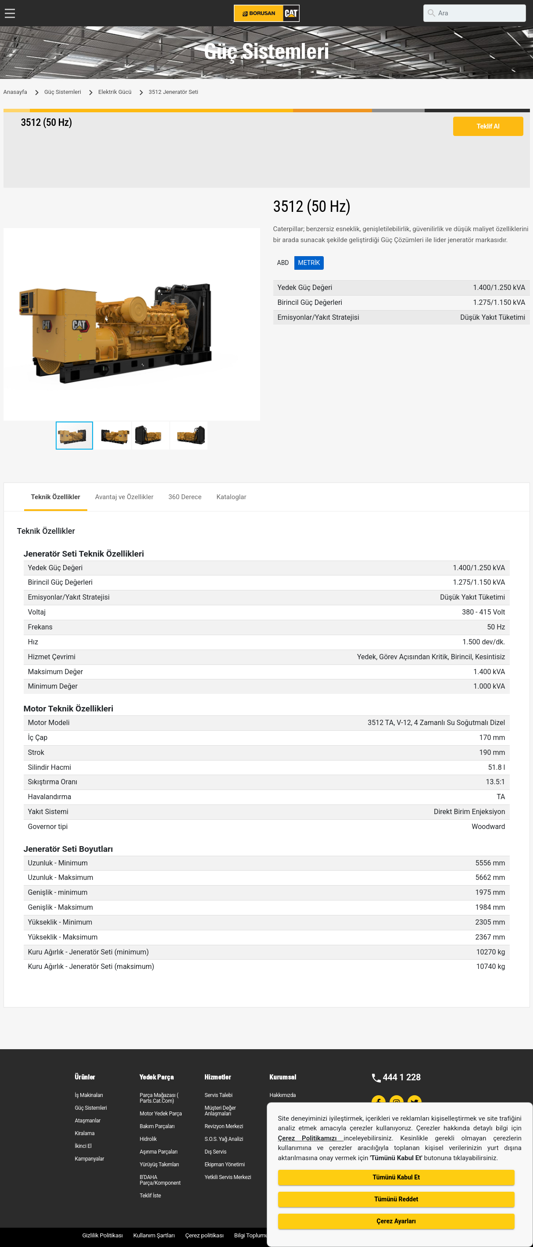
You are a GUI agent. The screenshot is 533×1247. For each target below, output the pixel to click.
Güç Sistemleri (62, 92)
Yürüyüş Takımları (159, 1164)
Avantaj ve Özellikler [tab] (124, 497)
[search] (474, 13)
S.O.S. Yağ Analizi (223, 1139)
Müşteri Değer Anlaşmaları (220, 1111)
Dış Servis (215, 1152)
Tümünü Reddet (396, 1199)
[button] (252, 236)
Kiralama (84, 1133)
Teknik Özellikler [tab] (55, 497)
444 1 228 (402, 1077)
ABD (283, 262)
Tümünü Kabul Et (396, 1177)
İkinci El (83, 1146)
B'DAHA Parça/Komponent (160, 1180)
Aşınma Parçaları (158, 1152)
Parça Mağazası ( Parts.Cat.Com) (159, 1098)
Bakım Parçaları (157, 1126)
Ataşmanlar (87, 1121)
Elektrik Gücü (115, 92)
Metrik (309, 262)
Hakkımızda (282, 1095)
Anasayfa (15, 92)
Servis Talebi (218, 1095)
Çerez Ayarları (396, 1221)
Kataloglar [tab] (231, 497)
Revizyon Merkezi (223, 1126)
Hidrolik (148, 1139)
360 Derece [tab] (185, 497)
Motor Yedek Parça (161, 1114)
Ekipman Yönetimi (224, 1164)
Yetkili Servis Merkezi (227, 1177)
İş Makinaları (89, 1095)
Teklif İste (150, 1196)
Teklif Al (487, 126)
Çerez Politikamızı (311, 1138)
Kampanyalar (89, 1159)
